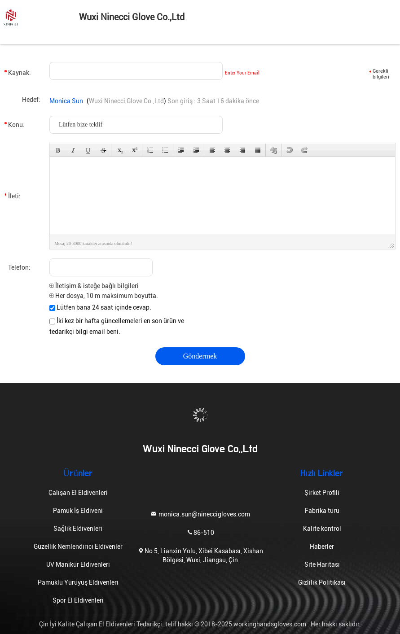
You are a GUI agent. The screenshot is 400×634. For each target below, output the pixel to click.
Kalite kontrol (322, 528)
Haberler (322, 546)
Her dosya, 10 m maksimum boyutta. (103, 295)
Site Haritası (322, 564)
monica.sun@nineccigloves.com (200, 513)
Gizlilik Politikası (322, 582)
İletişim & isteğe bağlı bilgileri (94, 285)
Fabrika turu (322, 510)
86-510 (200, 532)
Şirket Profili (321, 492)
